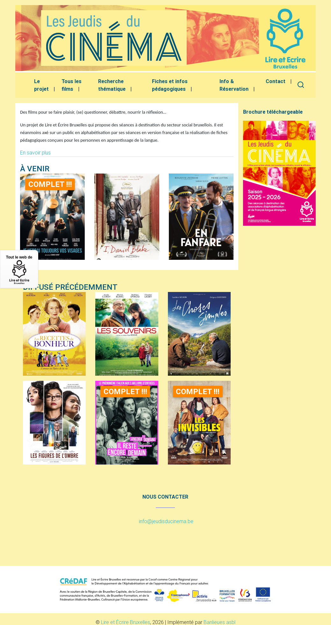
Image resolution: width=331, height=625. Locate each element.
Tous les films (71, 85)
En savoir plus (35, 152)
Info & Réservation (233, 85)
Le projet (41, 85)
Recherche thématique (112, 85)
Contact (275, 81)
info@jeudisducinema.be (166, 521)
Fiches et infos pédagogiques (170, 85)
